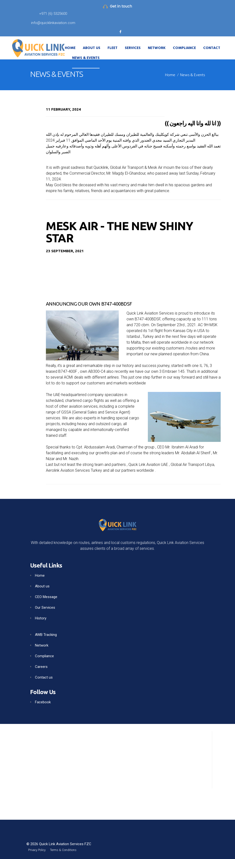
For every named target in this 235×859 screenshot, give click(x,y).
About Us (91, 48)
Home (70, 48)
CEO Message (46, 595)
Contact (211, 48)
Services (133, 48)
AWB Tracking (46, 633)
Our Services (45, 606)
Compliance (184, 48)
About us (42, 585)
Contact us (44, 676)
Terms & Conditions (73, 849)
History (40, 617)
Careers (41, 665)
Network (157, 48)
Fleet (113, 48)
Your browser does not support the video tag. (133, 274)
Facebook (43, 700)
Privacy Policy (40, 849)
